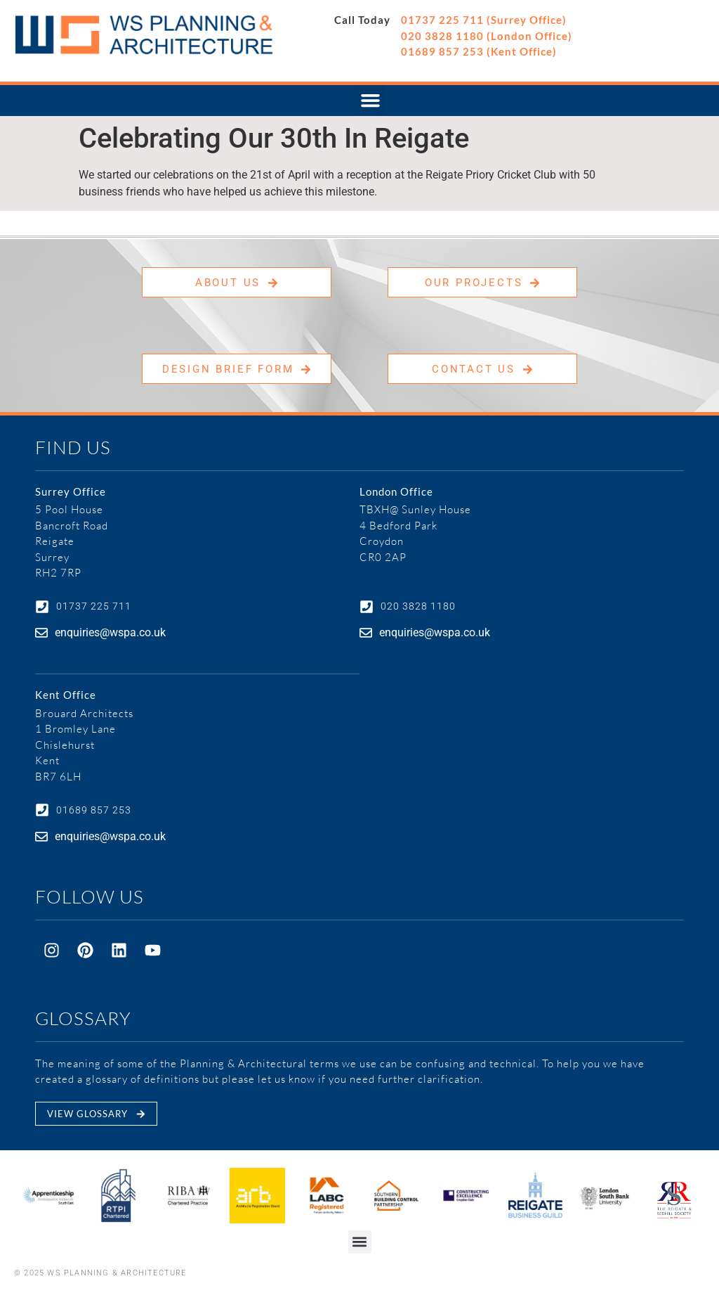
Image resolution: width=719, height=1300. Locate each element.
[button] (370, 100)
